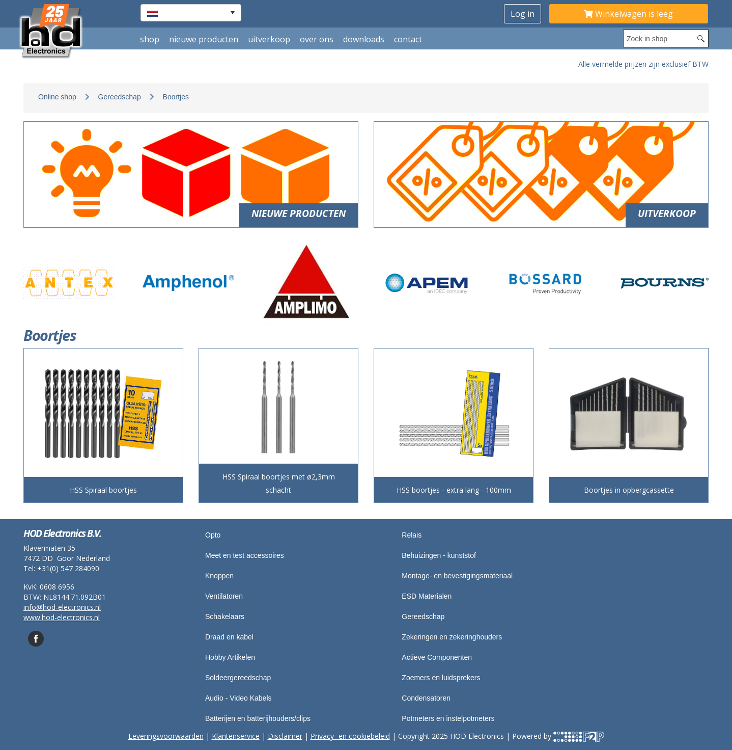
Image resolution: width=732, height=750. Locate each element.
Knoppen (219, 576)
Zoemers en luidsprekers (441, 678)
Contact (408, 39)
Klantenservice (236, 736)
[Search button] (701, 38)
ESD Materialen (427, 596)
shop (149, 39)
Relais (411, 535)
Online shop (57, 97)
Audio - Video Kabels (238, 698)
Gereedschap (119, 97)
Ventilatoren (224, 596)
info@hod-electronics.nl (62, 607)
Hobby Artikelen (230, 657)
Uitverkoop (269, 39)
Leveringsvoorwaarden (166, 736)
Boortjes (176, 97)
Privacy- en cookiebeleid (350, 736)
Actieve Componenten (437, 657)
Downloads (363, 39)
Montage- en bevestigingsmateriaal (457, 576)
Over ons (316, 39)
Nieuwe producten (203, 39)
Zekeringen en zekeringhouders (452, 637)
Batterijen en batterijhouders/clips (258, 718)
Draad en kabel (229, 637)
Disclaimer (285, 736)
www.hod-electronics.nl (61, 617)
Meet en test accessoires (244, 555)
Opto (212, 535)
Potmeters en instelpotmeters (448, 718)
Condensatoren (426, 698)
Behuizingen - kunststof (439, 555)
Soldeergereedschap (238, 678)
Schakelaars (224, 616)
